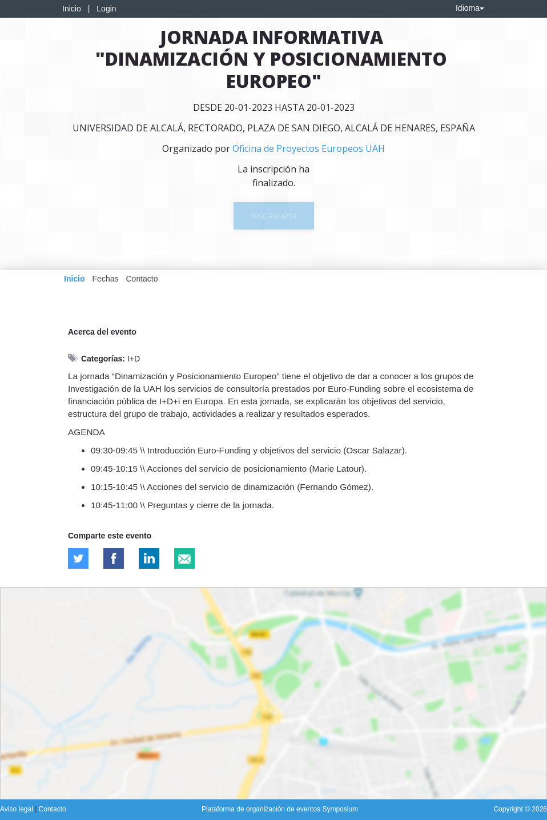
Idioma (470, 8)
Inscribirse (273, 216)
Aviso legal (17, 809)
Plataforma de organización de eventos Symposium (280, 809)
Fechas (105, 278)
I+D (133, 358)
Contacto (142, 278)
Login (106, 8)
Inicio (71, 8)
